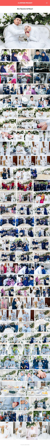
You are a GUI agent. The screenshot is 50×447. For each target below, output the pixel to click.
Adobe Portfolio (27, 444)
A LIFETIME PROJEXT (25, 3)
